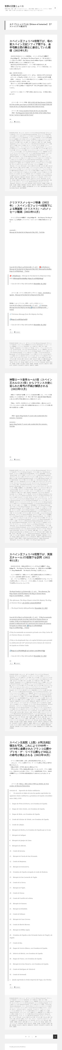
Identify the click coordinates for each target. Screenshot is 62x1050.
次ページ (55, 1037)
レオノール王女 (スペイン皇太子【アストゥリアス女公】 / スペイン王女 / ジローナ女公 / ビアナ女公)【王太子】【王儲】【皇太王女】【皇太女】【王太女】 (31, 175)
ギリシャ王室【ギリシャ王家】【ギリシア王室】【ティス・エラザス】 (31, 144)
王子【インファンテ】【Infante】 (37, 362)
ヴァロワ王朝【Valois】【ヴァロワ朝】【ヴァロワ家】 (31, 479)
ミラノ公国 (48, 525)
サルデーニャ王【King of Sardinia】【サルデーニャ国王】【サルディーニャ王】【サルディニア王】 (31, 496)
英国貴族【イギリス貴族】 (43, 726)
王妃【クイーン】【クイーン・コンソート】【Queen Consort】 (31, 180)
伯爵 (34, 530)
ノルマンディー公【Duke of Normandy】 (26, 706)
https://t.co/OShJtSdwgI (35, 278)
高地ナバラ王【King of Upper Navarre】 (36, 540)
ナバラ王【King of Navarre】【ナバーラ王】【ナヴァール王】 (31, 506)
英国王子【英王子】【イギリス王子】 (31, 725)
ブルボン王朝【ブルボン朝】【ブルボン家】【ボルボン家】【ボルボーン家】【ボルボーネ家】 (30, 358)
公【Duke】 (26, 532)
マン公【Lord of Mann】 (40, 714)
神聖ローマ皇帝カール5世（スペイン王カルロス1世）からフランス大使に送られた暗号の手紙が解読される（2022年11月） (31, 384)
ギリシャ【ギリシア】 (21, 144)
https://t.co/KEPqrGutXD (19, 319)
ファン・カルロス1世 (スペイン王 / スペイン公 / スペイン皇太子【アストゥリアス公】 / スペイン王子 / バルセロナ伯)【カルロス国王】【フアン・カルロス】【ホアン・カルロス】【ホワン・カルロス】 (31, 1007)
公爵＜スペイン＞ (29, 1022)
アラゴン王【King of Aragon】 (24, 472)
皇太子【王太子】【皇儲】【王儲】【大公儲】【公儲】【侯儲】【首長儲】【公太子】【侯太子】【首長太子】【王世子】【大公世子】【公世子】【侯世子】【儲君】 (31, 185)
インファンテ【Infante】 (35, 137)
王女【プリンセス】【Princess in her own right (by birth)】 (35, 180)
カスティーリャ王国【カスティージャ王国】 (40, 491)
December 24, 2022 (40, 284)
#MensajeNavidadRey (20, 278)
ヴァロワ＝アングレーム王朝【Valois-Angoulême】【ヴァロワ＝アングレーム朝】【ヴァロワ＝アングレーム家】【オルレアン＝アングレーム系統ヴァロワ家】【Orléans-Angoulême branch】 (31, 476)
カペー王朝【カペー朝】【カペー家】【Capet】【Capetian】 (31, 491)
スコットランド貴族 (19, 693)
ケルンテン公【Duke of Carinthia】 (23, 495)
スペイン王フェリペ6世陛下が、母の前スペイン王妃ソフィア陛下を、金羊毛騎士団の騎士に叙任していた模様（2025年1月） (31, 45)
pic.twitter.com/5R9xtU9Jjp (36, 651)
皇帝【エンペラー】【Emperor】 (28, 536)
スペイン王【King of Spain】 (35, 351)
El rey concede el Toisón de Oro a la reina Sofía (33, 111)
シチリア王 (40, 497)
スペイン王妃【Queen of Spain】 (33, 155)
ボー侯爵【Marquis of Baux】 (17, 170)
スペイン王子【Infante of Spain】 (43, 695)
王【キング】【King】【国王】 (21, 362)
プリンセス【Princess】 (21, 166)
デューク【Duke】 (23, 704)
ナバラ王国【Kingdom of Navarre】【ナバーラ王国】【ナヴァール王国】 (31, 507)
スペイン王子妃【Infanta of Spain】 (28, 156)
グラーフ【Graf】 (27, 494)
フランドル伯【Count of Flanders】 (22, 519)
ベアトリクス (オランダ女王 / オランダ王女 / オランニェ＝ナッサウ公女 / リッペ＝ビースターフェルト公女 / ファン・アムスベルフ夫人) (31, 168)
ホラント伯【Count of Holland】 (23, 525)
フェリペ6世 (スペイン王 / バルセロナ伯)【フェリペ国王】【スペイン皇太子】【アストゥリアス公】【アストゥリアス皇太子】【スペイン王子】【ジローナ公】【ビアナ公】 (31, 162)
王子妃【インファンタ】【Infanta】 (24, 183)
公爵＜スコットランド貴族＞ (22, 718)
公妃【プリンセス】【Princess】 (39, 178)
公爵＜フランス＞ (23, 533)
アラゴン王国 (36, 472)
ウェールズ (42, 677)
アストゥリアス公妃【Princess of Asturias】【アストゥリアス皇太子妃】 (33, 134)
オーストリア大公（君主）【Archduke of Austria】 (31, 483)
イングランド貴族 (38, 676)
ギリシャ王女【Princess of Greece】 (36, 144)
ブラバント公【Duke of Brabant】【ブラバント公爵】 (29, 514)
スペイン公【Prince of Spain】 (26, 1003)
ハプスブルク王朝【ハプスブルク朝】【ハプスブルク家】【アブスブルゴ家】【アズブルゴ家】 (31, 512)
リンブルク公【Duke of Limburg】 (18, 527)
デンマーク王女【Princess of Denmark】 (33, 159)
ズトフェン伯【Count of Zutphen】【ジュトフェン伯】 (34, 500)
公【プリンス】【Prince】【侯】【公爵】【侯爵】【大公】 (30, 177)
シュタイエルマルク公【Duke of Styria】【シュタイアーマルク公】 (31, 499)
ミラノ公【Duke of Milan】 (38, 525)
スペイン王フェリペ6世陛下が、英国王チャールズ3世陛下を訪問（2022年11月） (31, 557)
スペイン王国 (22, 155)
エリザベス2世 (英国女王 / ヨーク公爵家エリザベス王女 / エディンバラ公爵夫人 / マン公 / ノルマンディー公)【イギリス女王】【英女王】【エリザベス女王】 (31, 139)
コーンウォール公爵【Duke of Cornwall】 (22, 691)
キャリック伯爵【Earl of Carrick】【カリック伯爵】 (33, 682)
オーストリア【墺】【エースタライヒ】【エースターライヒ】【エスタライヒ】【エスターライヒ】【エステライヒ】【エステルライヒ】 (30, 482)
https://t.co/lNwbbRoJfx (19, 651)
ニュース (22, 133)
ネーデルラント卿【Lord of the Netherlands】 (26, 511)
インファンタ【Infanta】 (22, 137)
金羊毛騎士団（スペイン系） (33, 186)
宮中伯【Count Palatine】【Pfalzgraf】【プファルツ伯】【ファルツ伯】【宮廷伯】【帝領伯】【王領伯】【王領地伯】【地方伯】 (31, 534)
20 (36, 1037)
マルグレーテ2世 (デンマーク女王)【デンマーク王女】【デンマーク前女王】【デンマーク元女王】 (31, 173)
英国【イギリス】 (37, 723)
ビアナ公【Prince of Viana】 (28, 161)
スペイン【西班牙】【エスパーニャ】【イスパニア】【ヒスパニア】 (31, 501)
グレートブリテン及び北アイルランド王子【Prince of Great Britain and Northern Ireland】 (31, 688)
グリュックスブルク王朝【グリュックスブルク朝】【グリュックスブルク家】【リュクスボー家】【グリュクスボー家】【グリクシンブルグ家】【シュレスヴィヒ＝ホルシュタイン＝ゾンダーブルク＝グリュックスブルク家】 (31, 149)
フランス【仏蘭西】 (38, 164)
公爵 (17, 533)
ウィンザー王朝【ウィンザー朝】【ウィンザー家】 (28, 677)
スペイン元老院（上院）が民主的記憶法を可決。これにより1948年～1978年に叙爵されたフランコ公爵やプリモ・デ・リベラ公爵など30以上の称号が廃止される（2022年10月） (31, 749)
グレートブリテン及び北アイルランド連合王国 (26, 690)
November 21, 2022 (41, 608)
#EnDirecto (17, 276)
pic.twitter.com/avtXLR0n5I (31, 603)
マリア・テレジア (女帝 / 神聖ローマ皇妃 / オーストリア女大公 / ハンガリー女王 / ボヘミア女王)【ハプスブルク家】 (31, 171)
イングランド (31, 676)
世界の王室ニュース (14, 6)
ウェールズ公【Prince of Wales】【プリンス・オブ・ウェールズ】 (31, 678)
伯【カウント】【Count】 (37, 177)
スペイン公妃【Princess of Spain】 (37, 153)
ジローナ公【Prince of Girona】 (30, 151)
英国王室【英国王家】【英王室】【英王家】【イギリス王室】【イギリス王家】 (30, 725)
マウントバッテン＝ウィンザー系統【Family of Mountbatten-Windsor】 (31, 713)
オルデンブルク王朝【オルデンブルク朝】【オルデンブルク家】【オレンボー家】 (31, 679)
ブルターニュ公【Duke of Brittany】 (35, 524)
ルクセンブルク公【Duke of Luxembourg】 (37, 527)
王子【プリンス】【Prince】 (32, 720)
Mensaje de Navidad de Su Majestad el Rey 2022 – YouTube (27, 232)
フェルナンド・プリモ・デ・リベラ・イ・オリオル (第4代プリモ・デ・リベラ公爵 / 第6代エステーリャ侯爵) (30, 1010)
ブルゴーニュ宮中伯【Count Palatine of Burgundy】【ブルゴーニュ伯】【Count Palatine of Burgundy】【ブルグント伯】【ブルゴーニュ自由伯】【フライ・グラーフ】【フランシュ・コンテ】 (31, 522)
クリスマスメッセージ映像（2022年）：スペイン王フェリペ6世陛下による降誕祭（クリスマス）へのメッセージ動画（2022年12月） (31, 207)
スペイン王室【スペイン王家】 (30, 352)
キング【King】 (41, 145)
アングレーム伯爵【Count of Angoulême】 (24, 473)
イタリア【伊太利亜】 (40, 473)
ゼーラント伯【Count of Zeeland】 (24, 503)
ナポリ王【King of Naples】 (28, 510)
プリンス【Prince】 (32, 357)
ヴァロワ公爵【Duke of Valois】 (42, 478)
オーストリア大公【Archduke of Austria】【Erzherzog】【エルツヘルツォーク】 (29, 485)
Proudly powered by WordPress (17, 1047)
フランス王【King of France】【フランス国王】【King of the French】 (26, 516)
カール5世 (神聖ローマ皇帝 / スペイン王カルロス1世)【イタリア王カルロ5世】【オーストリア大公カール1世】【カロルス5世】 (31, 488)
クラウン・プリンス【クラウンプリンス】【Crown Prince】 (29, 147)
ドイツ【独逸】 (24, 505)
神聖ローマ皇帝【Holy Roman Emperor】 (29, 538)
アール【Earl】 (30, 674)
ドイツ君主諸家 (32, 505)
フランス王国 (47, 516)
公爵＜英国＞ (32, 718)
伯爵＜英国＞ (40, 715)
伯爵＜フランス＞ (40, 530)
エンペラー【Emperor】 (20, 481)
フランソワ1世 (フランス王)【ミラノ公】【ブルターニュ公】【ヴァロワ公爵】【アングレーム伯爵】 (31, 517)
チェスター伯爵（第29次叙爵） (32, 696)
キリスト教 (24, 348)
